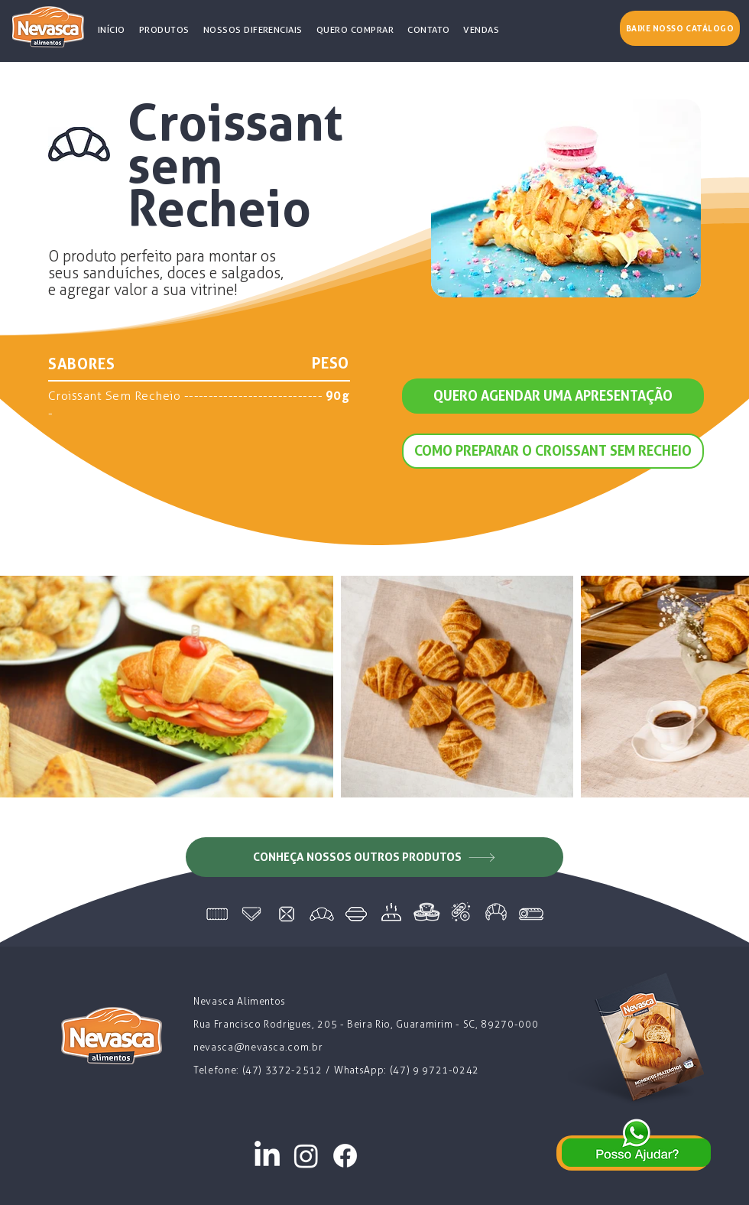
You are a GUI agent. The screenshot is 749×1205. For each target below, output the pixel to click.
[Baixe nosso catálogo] (680, 28)
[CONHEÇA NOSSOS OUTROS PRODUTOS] (374, 857)
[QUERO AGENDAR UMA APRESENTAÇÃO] (553, 396)
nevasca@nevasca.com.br (258, 1047)
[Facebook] (345, 1155)
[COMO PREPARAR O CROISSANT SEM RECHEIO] (553, 451)
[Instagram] (306, 1155)
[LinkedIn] (267, 1155)
